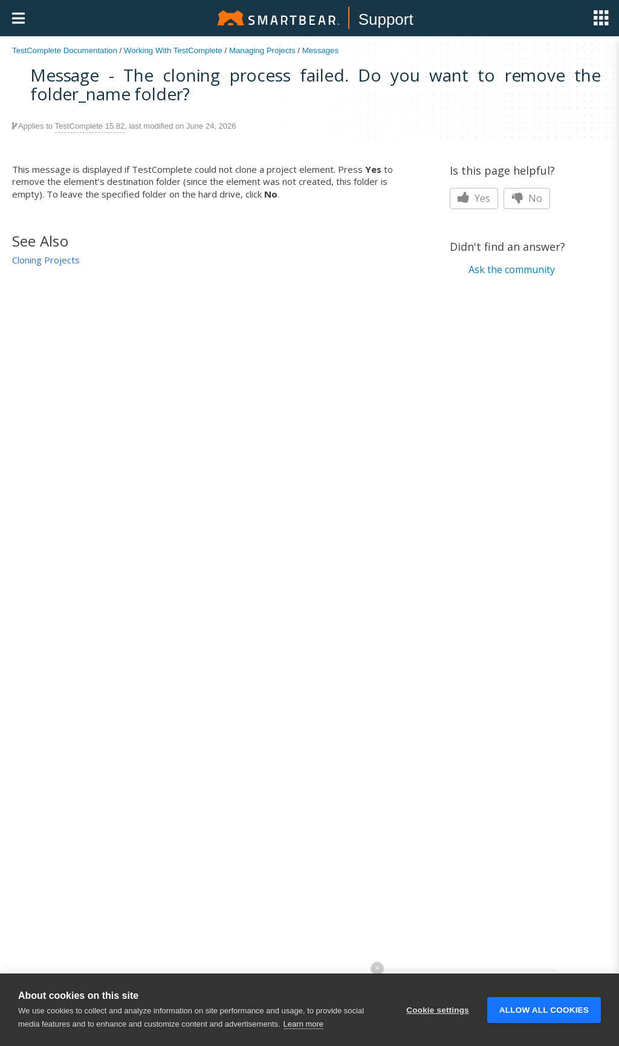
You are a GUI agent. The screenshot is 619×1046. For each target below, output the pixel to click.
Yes (474, 198)
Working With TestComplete (173, 50)
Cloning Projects (46, 260)
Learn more (303, 1023)
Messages (320, 50)
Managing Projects (262, 50)
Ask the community (511, 269)
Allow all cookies (544, 1010)
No (526, 198)
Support (385, 19)
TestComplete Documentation (64, 50)
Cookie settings (437, 1010)
